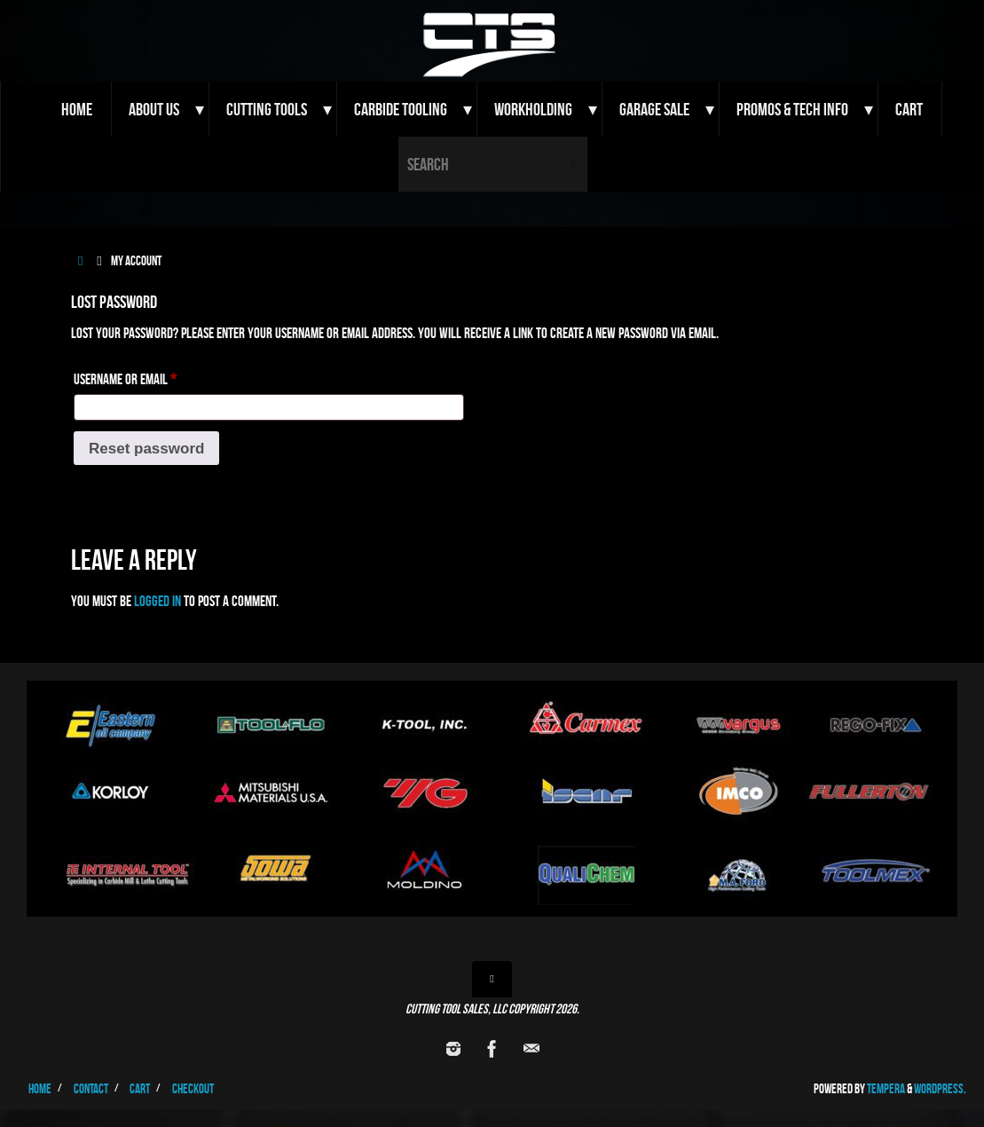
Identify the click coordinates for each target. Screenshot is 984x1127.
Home (39, 1088)
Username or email (147, 375)
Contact (91, 1088)
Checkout (193, 1088)
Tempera (886, 1088)
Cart (140, 1088)
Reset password (146, 448)
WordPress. (940, 1088)
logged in (157, 601)
